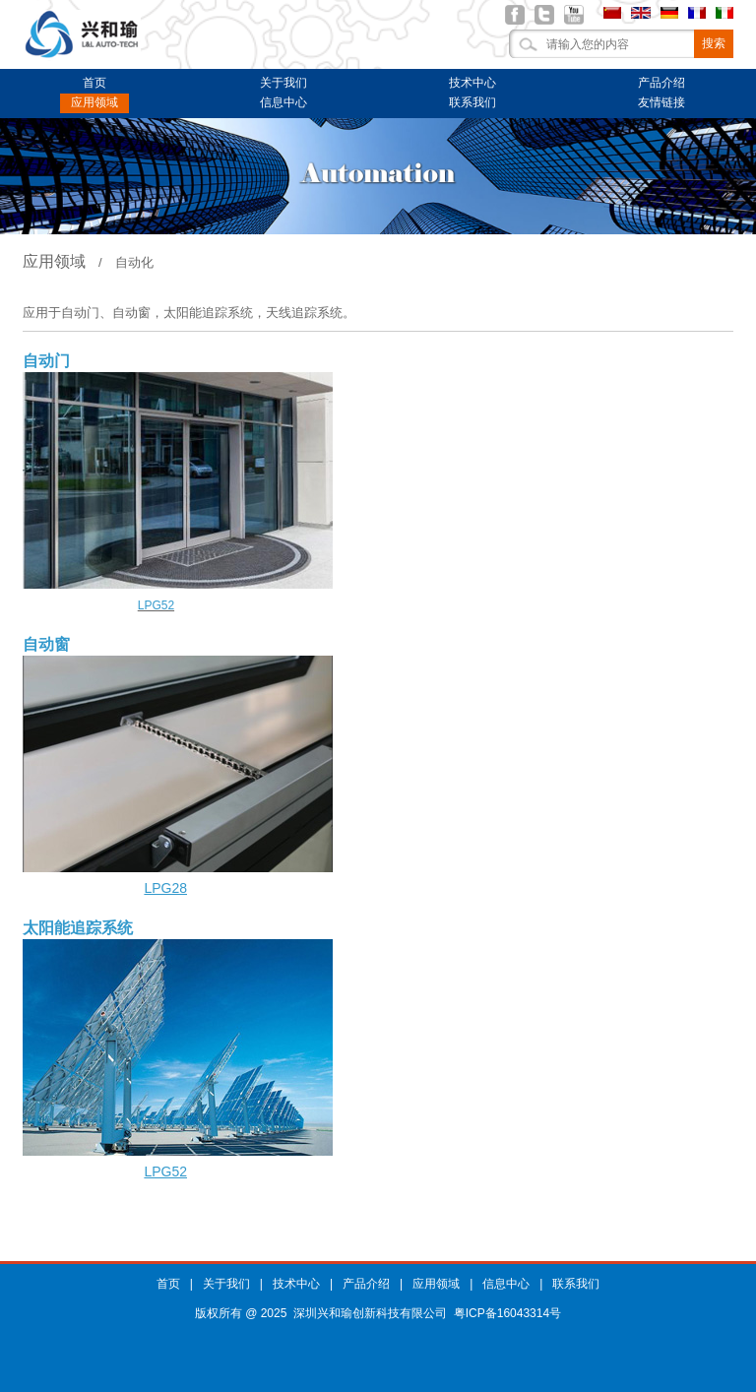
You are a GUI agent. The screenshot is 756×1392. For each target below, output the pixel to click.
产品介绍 (661, 83)
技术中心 (472, 83)
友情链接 (661, 102)
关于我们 (283, 83)
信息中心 (283, 102)
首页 (94, 83)
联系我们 (472, 102)
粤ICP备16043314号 (507, 1313)
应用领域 (94, 102)
